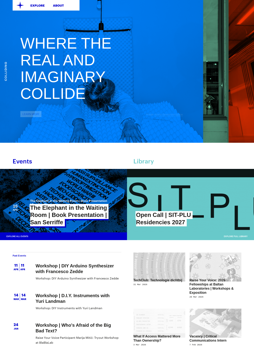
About (58, 5)
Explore (37, 5)
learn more (81, 114)
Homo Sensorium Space (220, 114)
